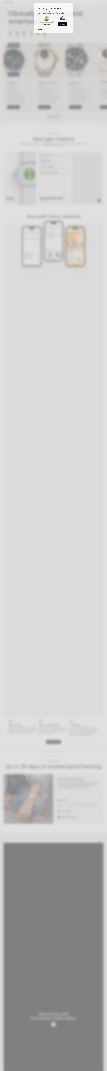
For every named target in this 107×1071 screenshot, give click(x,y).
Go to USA (62, 24)
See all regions (41, 29)
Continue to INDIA (46, 24)
